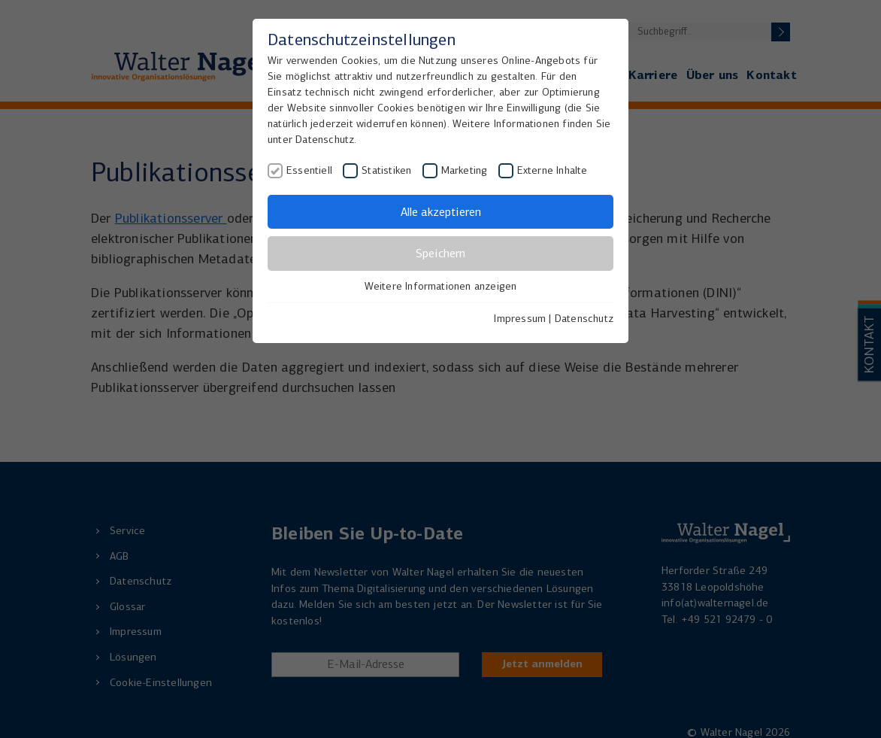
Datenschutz (584, 318)
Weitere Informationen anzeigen (441, 286)
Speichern (440, 253)
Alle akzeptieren (441, 212)
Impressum (520, 318)
